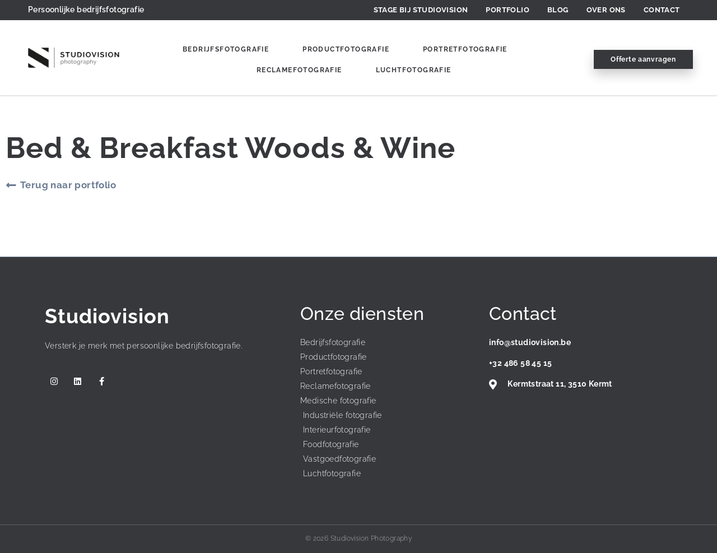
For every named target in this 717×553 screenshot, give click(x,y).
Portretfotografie (465, 49)
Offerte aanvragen (643, 59)
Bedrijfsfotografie (226, 49)
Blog (558, 10)
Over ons (606, 10)
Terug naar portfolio (68, 184)
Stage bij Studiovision (421, 10)
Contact (662, 10)
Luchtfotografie (413, 70)
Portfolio (507, 10)
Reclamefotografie (299, 70)
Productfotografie (345, 49)
